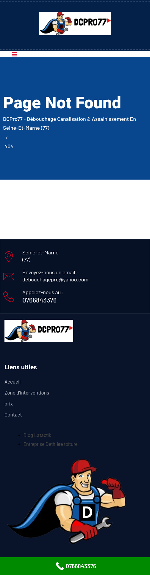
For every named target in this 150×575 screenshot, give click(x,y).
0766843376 (39, 300)
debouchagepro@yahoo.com (55, 279)
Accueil (12, 381)
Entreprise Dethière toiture (50, 444)
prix (8, 403)
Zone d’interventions (26, 392)
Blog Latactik (37, 435)
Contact (13, 414)
